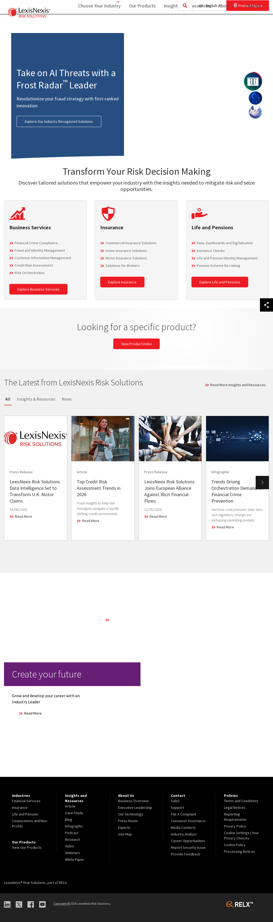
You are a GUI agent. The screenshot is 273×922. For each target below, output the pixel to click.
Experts (124, 827)
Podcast (71, 832)
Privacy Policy (235, 826)
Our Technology (130, 814)
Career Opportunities (188, 840)
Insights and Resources (183, 25)
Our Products (139, 25)
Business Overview (133, 800)
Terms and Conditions (241, 800)
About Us (224, 25)
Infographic (74, 826)
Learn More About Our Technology (138, 619)
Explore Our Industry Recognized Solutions (59, 121)
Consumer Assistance (188, 820)
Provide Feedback (185, 854)
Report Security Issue (188, 847)
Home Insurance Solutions (126, 250)
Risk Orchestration (30, 272)
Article (70, 806)
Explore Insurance (122, 282)
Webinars (72, 852)
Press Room (128, 820)
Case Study (74, 812)
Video (69, 846)
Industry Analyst (183, 834)
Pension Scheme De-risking (218, 265)
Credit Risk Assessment (34, 265)
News (67, 399)
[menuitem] (139, 25)
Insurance (19, 807)
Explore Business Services (38, 289)
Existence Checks (211, 250)
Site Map (125, 834)
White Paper (74, 859)
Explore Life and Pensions (219, 282)
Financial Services (26, 800)
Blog (68, 819)
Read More (23, 516)
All (7, 399)
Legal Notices (235, 807)
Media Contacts (183, 827)
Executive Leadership (135, 807)
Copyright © (62, 903)
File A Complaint (183, 814)
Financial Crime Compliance (36, 242)
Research (72, 839)
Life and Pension (25, 814)
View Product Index (136, 343)
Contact (253, 25)
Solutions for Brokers (123, 265)
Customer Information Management (43, 257)
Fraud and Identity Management (40, 250)
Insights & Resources (36, 399)
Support (177, 807)
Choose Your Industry (92, 25)
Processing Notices (239, 851)
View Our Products (27, 847)
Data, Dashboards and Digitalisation (225, 242)
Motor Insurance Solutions (126, 258)
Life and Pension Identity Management (227, 258)
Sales (175, 800)
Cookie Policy (235, 844)
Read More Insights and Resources (238, 384)
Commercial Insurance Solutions (131, 242)
